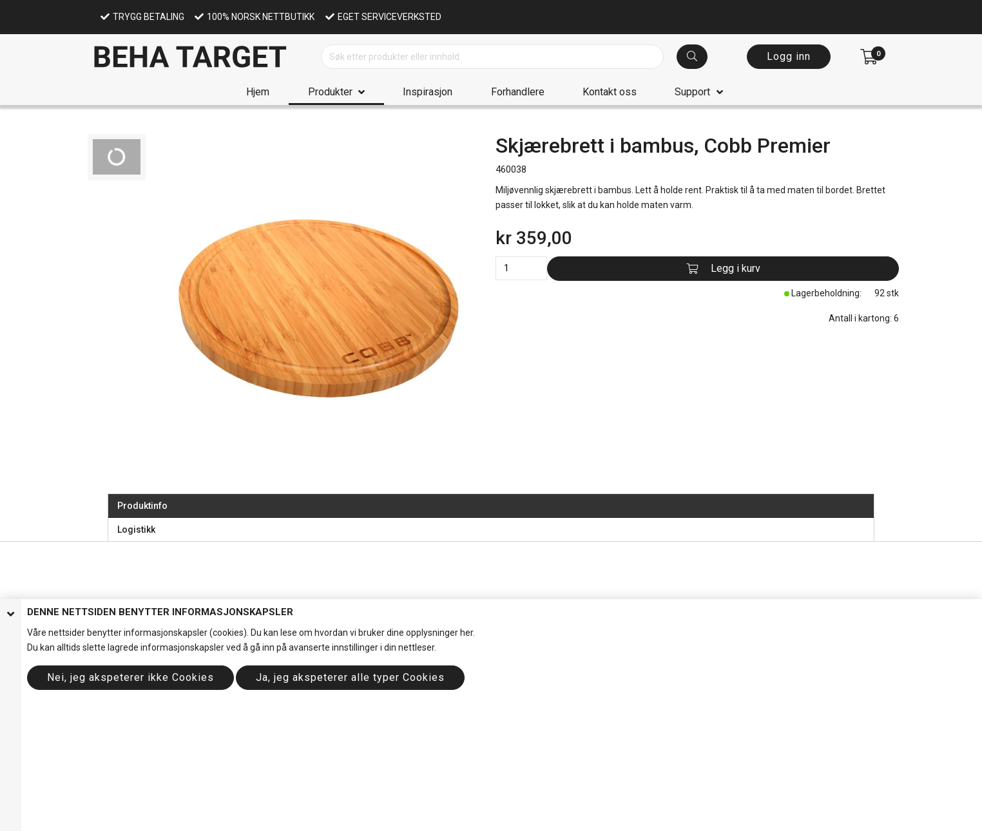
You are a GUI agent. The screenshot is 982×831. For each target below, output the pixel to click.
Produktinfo (142, 506)
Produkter (330, 92)
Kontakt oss (609, 92)
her (466, 632)
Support (692, 92)
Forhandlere (517, 92)
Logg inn (789, 56)
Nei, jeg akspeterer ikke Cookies (130, 677)
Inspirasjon (427, 92)
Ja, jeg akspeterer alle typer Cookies (350, 677)
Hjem (257, 92)
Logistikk (136, 529)
